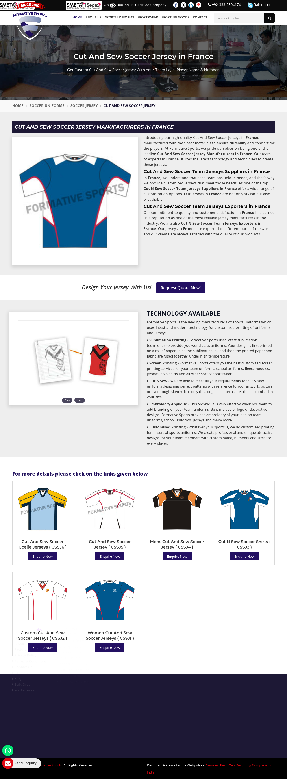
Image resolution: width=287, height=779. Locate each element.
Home (77, 17)
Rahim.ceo (259, 5)
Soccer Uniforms (47, 105)
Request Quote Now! (181, 287)
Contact (200, 17)
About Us (93, 17)
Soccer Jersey (84, 105)
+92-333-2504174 (224, 4)
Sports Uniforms (119, 17)
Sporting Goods (175, 17)
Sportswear (147, 17)
